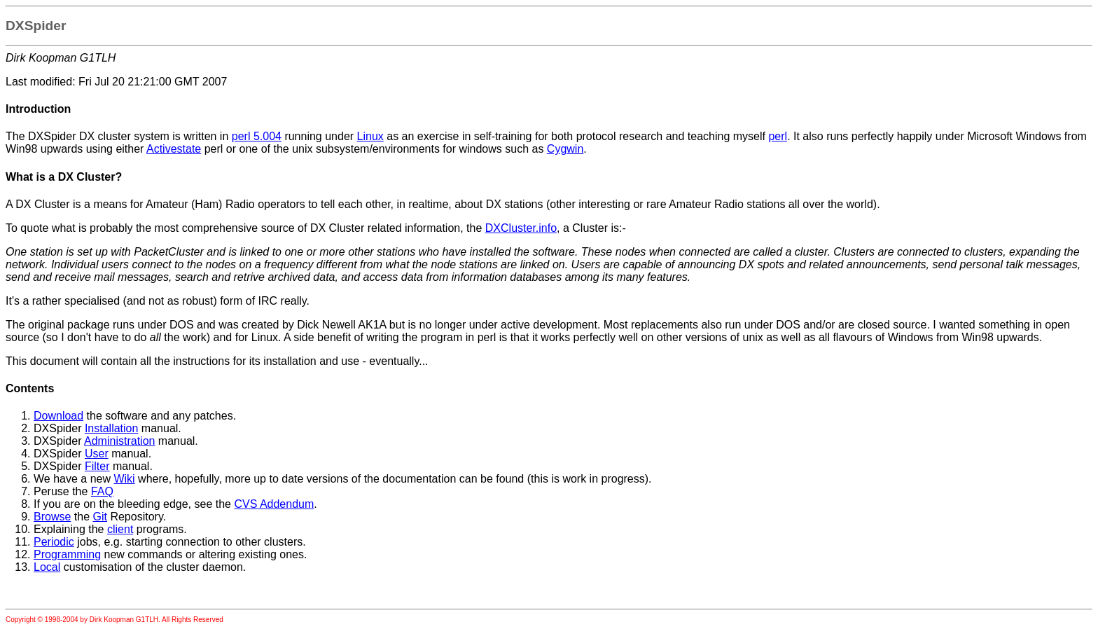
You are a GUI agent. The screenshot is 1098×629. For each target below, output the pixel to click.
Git (100, 517)
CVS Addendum (274, 504)
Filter (97, 466)
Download (58, 416)
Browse (52, 517)
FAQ (102, 491)
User (97, 453)
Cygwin (565, 149)
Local (47, 567)
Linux (370, 136)
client (120, 529)
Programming (67, 554)
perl (777, 136)
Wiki (123, 479)
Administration (119, 441)
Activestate (173, 149)
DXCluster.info (521, 228)
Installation (112, 428)
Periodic (54, 542)
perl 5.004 (257, 136)
